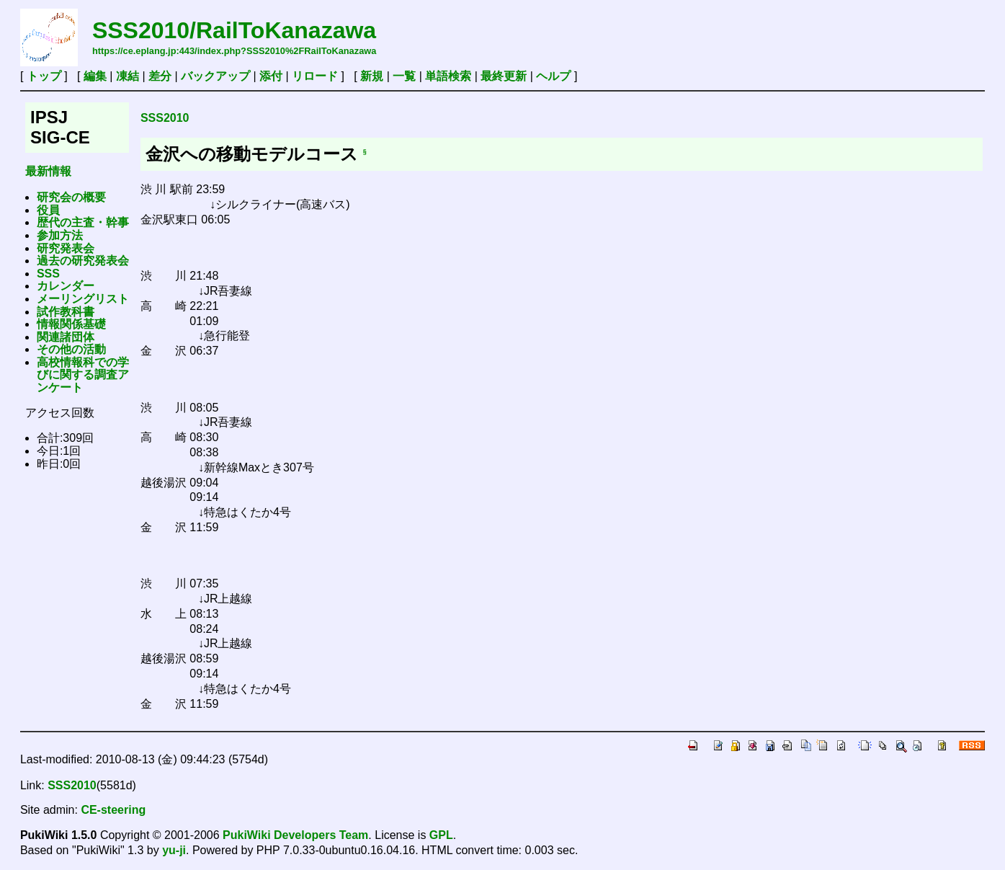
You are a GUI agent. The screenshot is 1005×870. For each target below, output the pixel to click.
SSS (48, 273)
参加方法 (60, 235)
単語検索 (448, 76)
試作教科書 (65, 312)
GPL (441, 835)
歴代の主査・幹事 (83, 222)
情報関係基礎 (71, 324)
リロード (315, 76)
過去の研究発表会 (83, 260)
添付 (270, 76)
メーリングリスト (83, 299)
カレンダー (65, 286)
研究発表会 (65, 248)
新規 (371, 76)
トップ (44, 76)
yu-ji (174, 850)
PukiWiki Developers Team (295, 835)
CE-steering (113, 810)
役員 (48, 210)
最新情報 (48, 171)
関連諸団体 (65, 337)
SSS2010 (164, 118)
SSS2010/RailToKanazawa (234, 30)
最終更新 (504, 76)
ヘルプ (553, 76)
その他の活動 (71, 349)
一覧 (404, 76)
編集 (95, 76)
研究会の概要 (71, 197)
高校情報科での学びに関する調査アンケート (83, 375)
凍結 (127, 76)
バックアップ (215, 76)
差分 (159, 76)
